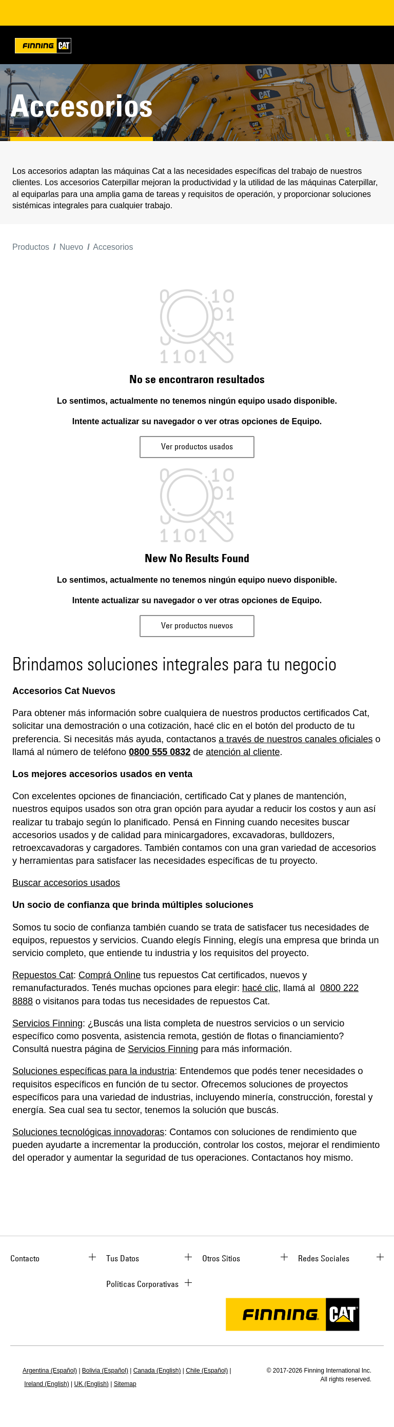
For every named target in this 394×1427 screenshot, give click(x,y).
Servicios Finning (47, 1023)
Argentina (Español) (50, 1370)
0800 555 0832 (159, 752)
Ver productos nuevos (197, 625)
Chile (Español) (207, 1370)
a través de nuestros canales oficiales (295, 739)
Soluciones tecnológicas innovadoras (88, 1132)
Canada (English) (157, 1370)
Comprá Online (109, 975)
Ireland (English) (46, 1384)
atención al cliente (243, 752)
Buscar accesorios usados (66, 883)
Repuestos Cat (42, 975)
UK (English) (91, 1384)
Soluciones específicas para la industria (93, 1071)
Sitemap (125, 1384)
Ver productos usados (197, 446)
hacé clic (260, 988)
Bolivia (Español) (105, 1370)
